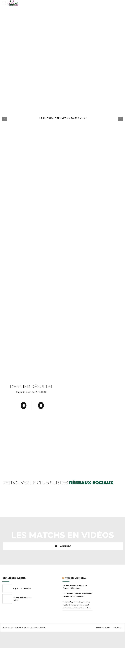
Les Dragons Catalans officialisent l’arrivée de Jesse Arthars (77, 595)
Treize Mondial (75, 578)
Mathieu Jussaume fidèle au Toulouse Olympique (74, 586)
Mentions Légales (103, 627)
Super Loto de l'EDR (22, 588)
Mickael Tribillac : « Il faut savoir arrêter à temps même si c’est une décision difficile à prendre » (76, 605)
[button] (4, 119)
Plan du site (118, 627)
